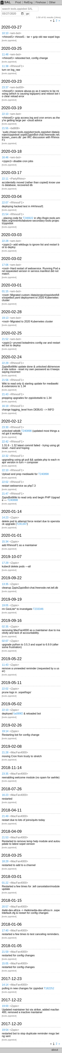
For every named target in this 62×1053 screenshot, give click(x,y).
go (27, 13)
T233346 (38, 609)
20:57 (5, 906)
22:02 (5, 482)
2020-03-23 (11, 81)
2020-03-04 (11, 196)
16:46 (5, 157)
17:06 (5, 264)
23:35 (5, 773)
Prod (18, 2)
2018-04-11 (11, 810)
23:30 (5, 427)
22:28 (5, 241)
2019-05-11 (11, 682)
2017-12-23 (11, 978)
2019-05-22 (11, 658)
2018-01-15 (11, 900)
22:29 (5, 363)
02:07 (5, 641)
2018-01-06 (11, 924)
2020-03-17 (11, 172)
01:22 (5, 882)
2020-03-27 (11, 27)
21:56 (5, 380)
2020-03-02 (11, 258)
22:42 (5, 441)
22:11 (5, 178)
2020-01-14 (11, 511)
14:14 (5, 984)
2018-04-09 (11, 831)
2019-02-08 (11, 746)
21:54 (5, 214)
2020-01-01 (11, 535)
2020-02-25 (11, 333)
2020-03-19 (11, 108)
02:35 (5, 626)
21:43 (5, 394)
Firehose (41, 2)
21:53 (5, 837)
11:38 (5, 66)
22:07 (5, 202)
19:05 (5, 605)
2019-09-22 (11, 578)
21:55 (5, 128)
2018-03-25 (11, 855)
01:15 (5, 291)
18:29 (5, 861)
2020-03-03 (11, 234)
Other (52, 2)
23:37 (5, 87)
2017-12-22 (11, 1000)
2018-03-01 (11, 876)
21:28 (5, 752)
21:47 (5, 493)
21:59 (5, 951)
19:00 (5, 1006)
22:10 (5, 114)
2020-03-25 (11, 48)
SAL (6, 2)
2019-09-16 (11, 620)
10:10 (5, 33)
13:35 (5, 584)
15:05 (5, 963)
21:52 (5, 339)
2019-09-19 (11, 599)
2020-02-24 (11, 357)
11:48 (5, 54)
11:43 (5, 664)
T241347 (22, 524)
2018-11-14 (11, 767)
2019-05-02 (11, 704)
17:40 (5, 930)
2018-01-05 (11, 945)
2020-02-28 (11, 312)
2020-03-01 (11, 285)
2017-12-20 (11, 1024)
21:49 (5, 816)
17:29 (5, 562)
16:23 (5, 795)
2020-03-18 (11, 151)
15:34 (5, 541)
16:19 (5, 406)
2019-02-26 (11, 725)
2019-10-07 (11, 556)
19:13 (5, 317)
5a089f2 (18, 713)
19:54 (5, 1029)
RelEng (28, 2)
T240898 (26, 430)
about (54, 1049)
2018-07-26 (11, 789)
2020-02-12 (11, 421)
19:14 (5, 731)
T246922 (28, 218)
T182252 (49, 988)
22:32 (5, 456)
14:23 (5, 517)
